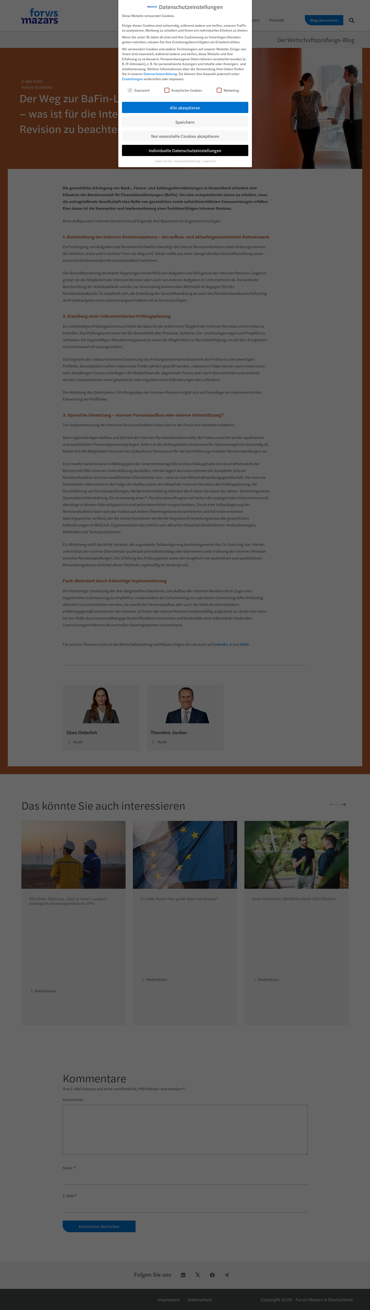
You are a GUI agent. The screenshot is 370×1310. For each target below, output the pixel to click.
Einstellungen (132, 78)
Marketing (228, 89)
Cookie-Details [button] (163, 161)
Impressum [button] (209, 161)
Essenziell (139, 89)
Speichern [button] (185, 121)
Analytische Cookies (183, 89)
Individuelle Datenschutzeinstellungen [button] (185, 150)
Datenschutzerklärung (160, 73)
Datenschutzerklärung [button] (187, 161)
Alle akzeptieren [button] (185, 107)
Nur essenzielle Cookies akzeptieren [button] (185, 136)
